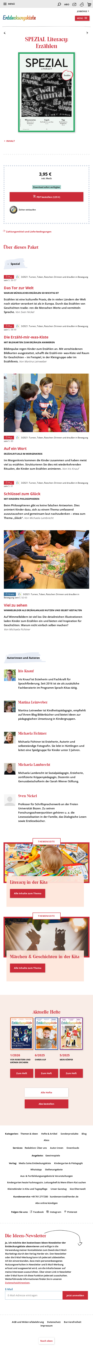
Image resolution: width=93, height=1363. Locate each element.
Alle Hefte (46, 1092)
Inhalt (10, 141)
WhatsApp (36, 1169)
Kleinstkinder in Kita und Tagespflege (27, 1188)
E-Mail (9, 1289)
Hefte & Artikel (49, 1133)
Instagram (55, 1211)
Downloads (73, 1147)
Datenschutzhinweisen (17, 1282)
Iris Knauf (26, 671)
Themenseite (46, 841)
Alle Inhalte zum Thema (27, 893)
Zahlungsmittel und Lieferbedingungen (28, 231)
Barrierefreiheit (72, 1322)
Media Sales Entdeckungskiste (35, 1163)
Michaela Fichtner (32, 733)
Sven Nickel (27, 796)
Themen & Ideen (29, 1133)
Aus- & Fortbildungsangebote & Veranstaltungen (46, 1176)
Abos (46, 1140)
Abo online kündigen (46, 1203)
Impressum (46, 1325)
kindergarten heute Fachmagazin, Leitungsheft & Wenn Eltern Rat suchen (46, 1182)
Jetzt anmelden (75, 1295)
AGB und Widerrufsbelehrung (28, 1322)
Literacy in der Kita (28, 882)
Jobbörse (82, 11)
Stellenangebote (54, 1169)
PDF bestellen (48, 197)
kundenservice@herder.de (64, 1196)
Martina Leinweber (32, 702)
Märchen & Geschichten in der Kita (44, 956)
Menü (11, 3)
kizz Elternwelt (78, 1188)
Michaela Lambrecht (34, 765)
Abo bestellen (46, 1103)
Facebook (38, 1211)
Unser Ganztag (59, 1188)
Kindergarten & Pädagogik (68, 1163)
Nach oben (46, 1340)
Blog (84, 1133)
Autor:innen (56, 1147)
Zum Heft (21, 1073)
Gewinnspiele (52, 1155)
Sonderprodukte (69, 1133)
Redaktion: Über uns (36, 1147)
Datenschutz (54, 1322)
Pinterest (72, 1211)
